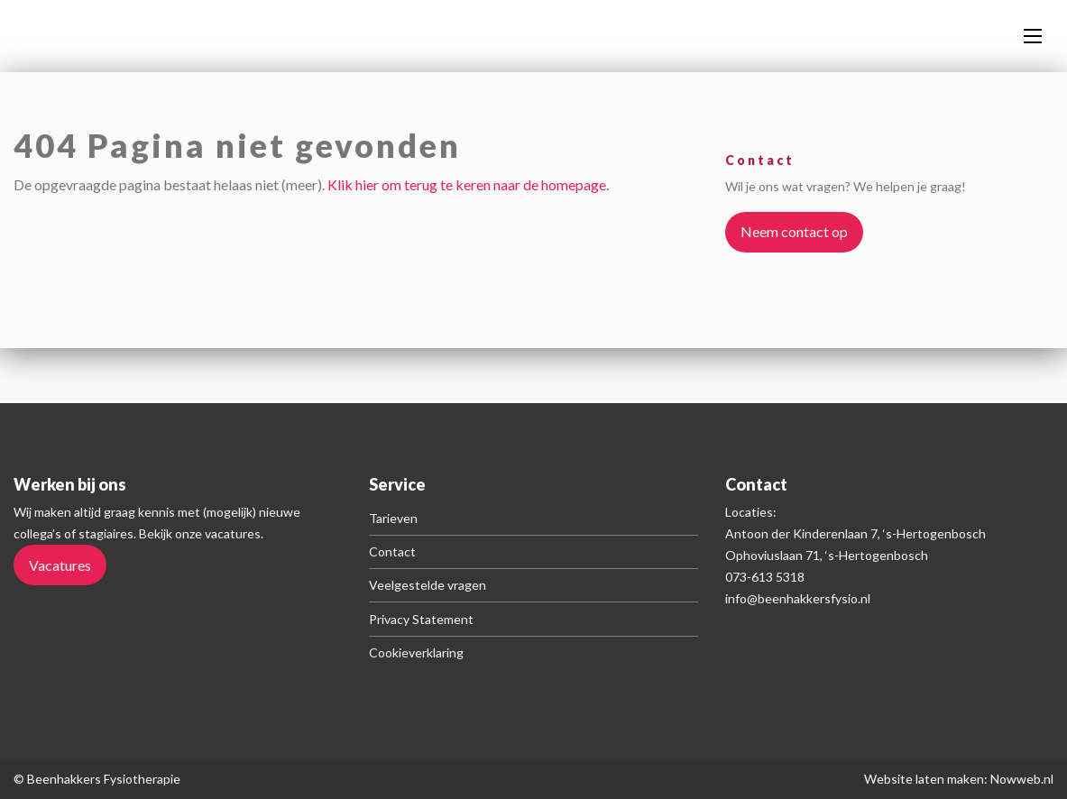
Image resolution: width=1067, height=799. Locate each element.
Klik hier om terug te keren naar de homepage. (468, 184)
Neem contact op (794, 231)
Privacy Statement (421, 619)
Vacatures (60, 565)
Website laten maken (924, 778)
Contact (392, 551)
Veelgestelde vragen (427, 584)
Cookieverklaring (416, 652)
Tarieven (393, 518)
